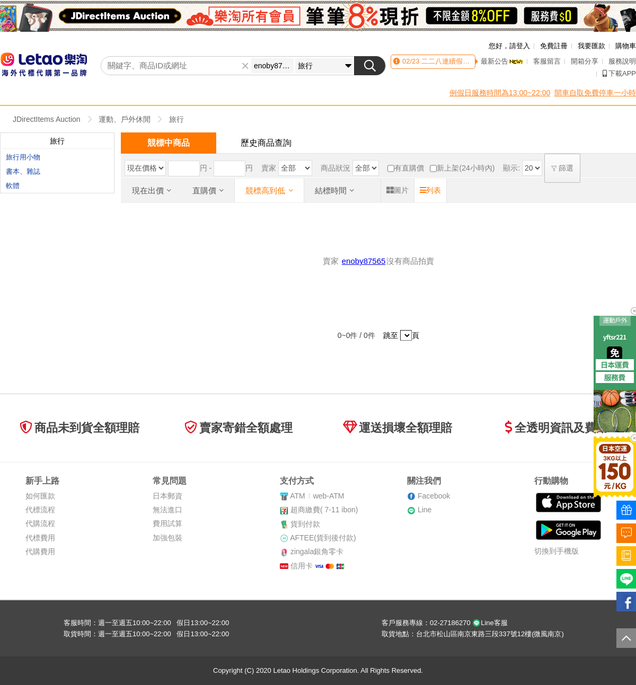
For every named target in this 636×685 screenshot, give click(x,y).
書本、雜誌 (23, 171)
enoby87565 (364, 260)
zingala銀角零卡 (316, 551)
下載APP (619, 73)
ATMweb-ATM (317, 496)
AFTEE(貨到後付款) (323, 537)
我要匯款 (591, 46)
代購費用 (40, 551)
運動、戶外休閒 (125, 119)
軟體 (13, 186)
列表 (430, 190)
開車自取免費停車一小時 (595, 92)
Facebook (434, 496)
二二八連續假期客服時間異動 (465, 61)
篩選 (562, 168)
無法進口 (167, 509)
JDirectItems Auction (47, 119)
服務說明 (622, 61)
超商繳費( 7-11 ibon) (324, 509)
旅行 (176, 119)
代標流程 (40, 509)
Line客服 (490, 623)
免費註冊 (554, 46)
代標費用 (40, 537)
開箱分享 (584, 61)
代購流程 (40, 523)
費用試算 (167, 523)
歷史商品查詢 (266, 142)
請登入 (519, 46)
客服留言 (547, 61)
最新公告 (502, 61)
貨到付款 (305, 524)
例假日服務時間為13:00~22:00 (499, 92)
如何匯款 (40, 496)
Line (424, 509)
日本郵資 (167, 496)
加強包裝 (167, 537)
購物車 (625, 46)
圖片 (397, 190)
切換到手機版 (556, 551)
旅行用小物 (23, 157)
